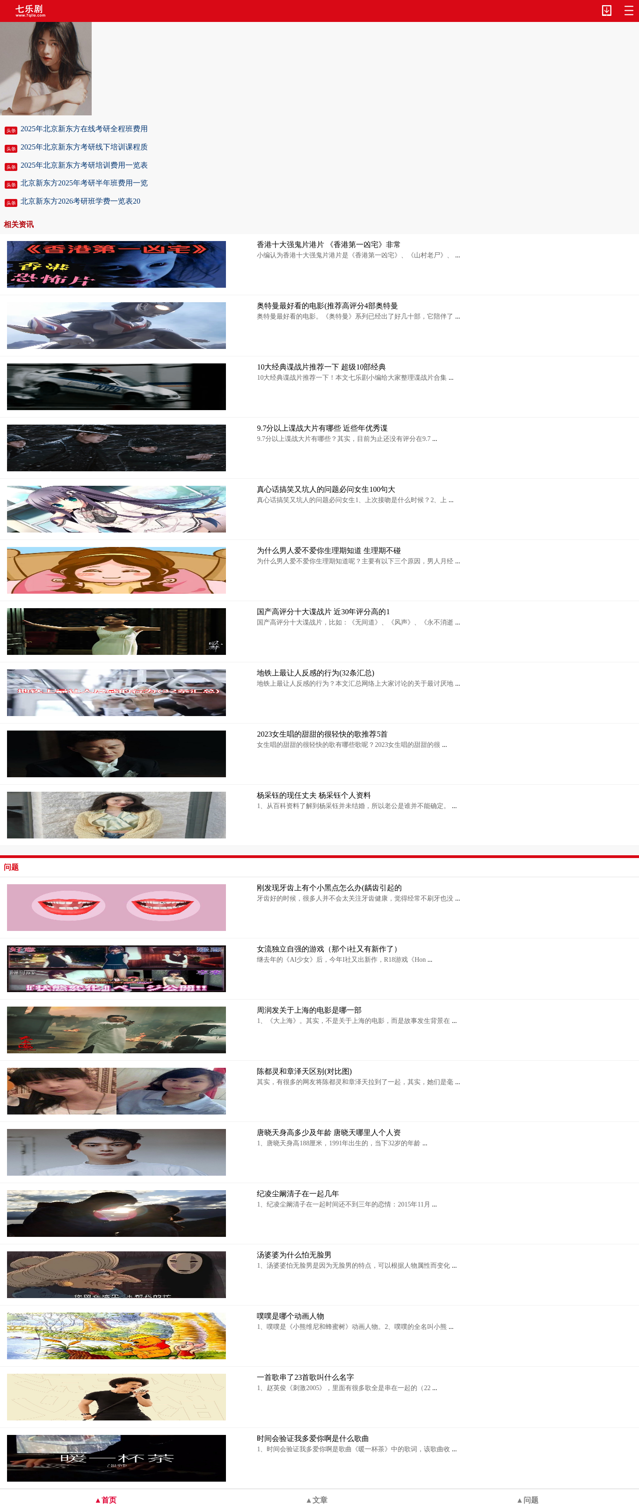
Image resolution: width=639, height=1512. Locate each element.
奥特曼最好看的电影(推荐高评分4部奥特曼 (327, 306)
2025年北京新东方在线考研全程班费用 (84, 129)
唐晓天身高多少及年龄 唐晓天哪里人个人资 (329, 1132)
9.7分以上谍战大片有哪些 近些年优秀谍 (322, 428)
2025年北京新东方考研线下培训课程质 (84, 147)
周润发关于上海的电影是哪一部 (309, 1010)
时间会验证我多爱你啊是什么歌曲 (313, 1438)
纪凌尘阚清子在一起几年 (298, 1194)
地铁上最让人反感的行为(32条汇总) (315, 673)
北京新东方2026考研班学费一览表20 (80, 201)
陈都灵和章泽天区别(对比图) (304, 1071)
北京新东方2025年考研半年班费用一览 (84, 183)
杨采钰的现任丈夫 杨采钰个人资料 (314, 795)
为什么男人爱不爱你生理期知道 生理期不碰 (329, 550)
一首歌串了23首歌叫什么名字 (305, 1377)
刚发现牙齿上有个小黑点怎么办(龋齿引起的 (329, 888)
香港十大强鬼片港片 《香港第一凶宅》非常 (329, 244)
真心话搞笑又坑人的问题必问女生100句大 (326, 489)
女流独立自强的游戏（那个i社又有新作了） (329, 949)
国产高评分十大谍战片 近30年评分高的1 (323, 612)
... (456, 255)
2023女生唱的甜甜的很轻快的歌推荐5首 (322, 734)
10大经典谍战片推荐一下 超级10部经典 (321, 367)
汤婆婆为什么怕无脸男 (294, 1255)
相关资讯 (19, 224)
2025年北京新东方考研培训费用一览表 (84, 165)
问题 (11, 867)
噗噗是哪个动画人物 (290, 1316)
